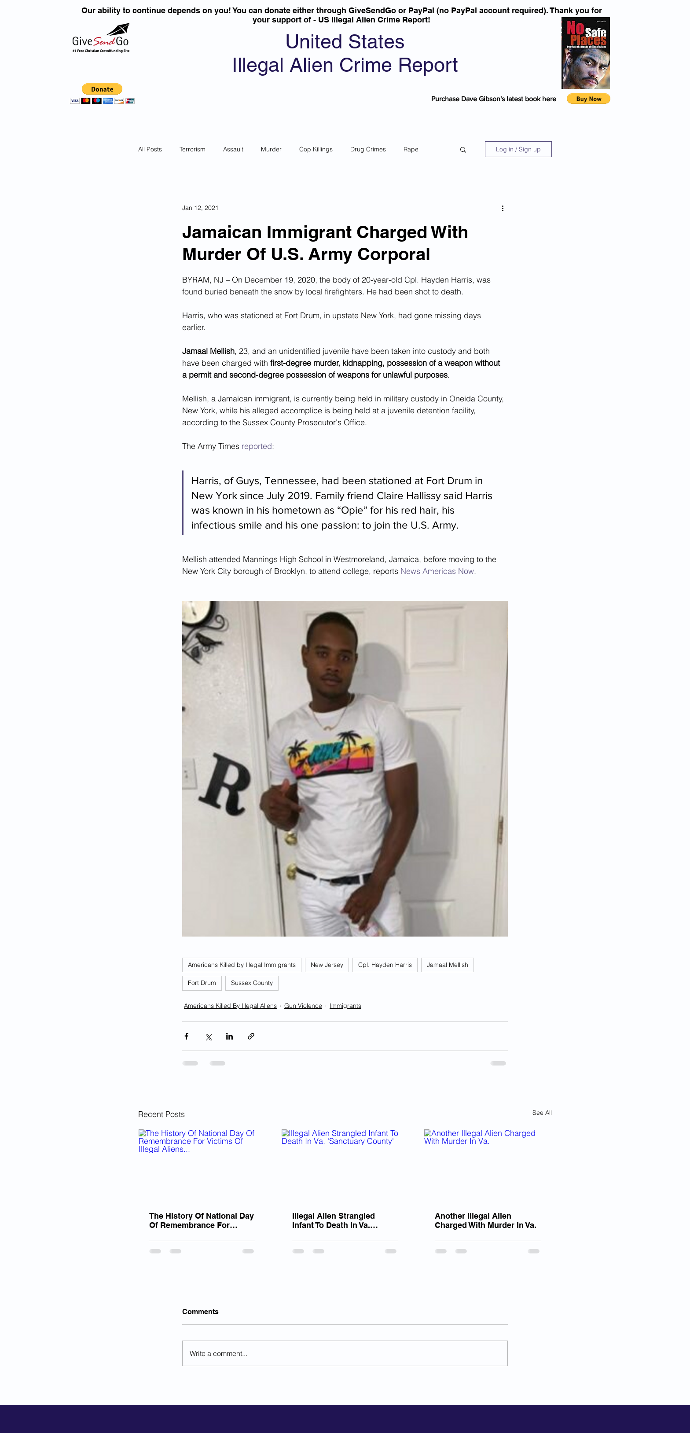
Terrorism (193, 149)
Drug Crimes (368, 149)
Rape (411, 149)
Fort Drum (202, 983)
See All (542, 1113)
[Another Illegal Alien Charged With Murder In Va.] (487, 1165)
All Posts (150, 149)
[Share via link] (251, 1036)
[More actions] (502, 207)
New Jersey (327, 965)
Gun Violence (303, 1006)
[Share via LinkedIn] (229, 1036)
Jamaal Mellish (447, 965)
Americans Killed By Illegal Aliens (230, 1006)
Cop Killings (316, 149)
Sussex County (252, 983)
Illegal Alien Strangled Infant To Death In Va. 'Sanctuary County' (333, 1220)
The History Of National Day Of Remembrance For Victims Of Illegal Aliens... (201, 1220)
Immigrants (345, 1006)
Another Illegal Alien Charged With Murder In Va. (485, 1220)
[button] (102, 93)
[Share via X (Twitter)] (208, 1036)
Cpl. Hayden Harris (385, 965)
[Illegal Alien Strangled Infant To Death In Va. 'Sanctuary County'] (345, 1165)
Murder (271, 149)
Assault (233, 149)
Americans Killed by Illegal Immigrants (242, 965)
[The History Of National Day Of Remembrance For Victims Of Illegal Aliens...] (202, 1165)
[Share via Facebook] (186, 1036)
